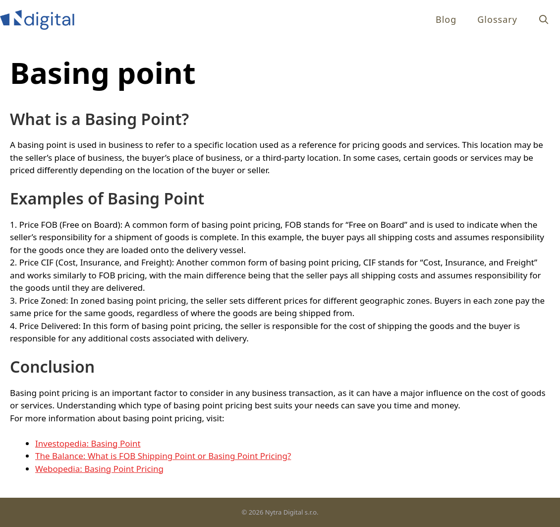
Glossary (497, 19)
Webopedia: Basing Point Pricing (99, 468)
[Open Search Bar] (544, 19)
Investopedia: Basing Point (88, 443)
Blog (446, 19)
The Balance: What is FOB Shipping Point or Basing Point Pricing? (163, 455)
